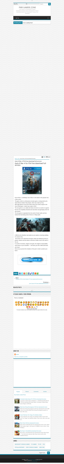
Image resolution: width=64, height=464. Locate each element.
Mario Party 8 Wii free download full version (29, 423)
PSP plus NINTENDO (19, 447)
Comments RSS (34, 461)
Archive (45, 391)
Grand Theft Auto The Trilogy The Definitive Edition (31, 415)
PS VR (39, 444)
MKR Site (38, 460)
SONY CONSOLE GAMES (32, 447)
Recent (27, 391)
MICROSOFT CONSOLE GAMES (22, 444)
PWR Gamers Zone (27, 7)
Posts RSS (29, 461)
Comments (36, 391)
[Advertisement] (32, 89)
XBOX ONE (41, 447)
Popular (18, 391)
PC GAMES (33, 444)
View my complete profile (21, 356)
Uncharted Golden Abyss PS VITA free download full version (33, 399)
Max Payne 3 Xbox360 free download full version (30, 430)
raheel (44, 156)
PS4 (44, 444)
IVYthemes (34, 460)
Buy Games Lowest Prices (20, 394)
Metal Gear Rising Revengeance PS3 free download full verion (33, 407)
